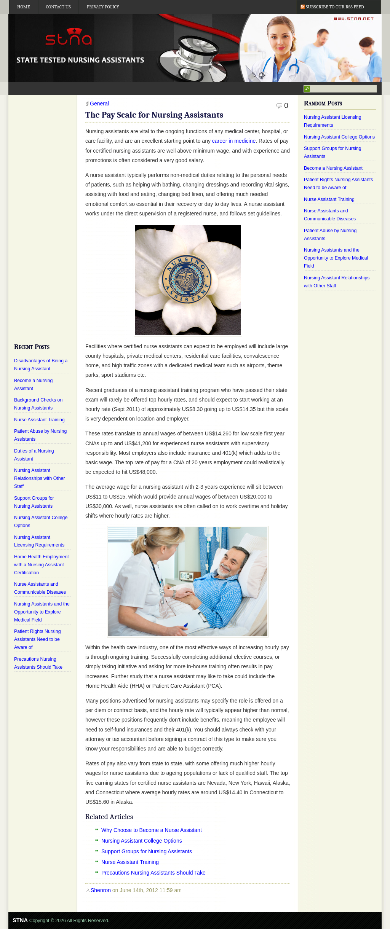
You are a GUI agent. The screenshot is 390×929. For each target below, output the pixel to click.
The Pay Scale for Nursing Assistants (154, 115)
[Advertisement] (42, 213)
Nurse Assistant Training (130, 862)
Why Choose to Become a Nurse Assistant (151, 830)
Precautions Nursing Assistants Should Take (153, 873)
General (99, 103)
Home (23, 7)
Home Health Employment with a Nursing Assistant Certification (41, 564)
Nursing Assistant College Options (141, 841)
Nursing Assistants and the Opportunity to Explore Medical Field (42, 612)
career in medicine (234, 141)
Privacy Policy (103, 7)
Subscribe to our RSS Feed (335, 7)
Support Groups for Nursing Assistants (146, 851)
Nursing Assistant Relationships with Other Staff (39, 478)
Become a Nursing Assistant (333, 168)
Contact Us (58, 7)
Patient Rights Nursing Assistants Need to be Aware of (37, 639)
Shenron (101, 890)
